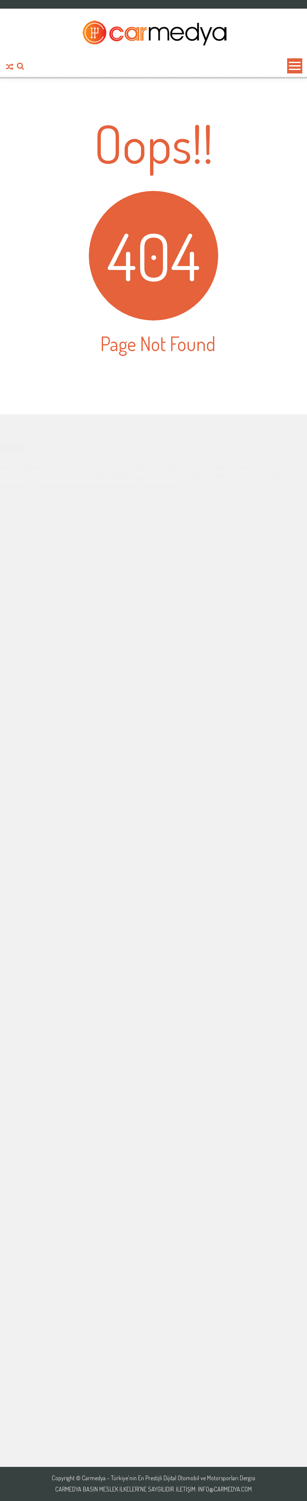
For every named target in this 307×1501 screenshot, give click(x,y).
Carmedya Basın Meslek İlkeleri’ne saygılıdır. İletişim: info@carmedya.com (153, 1489)
